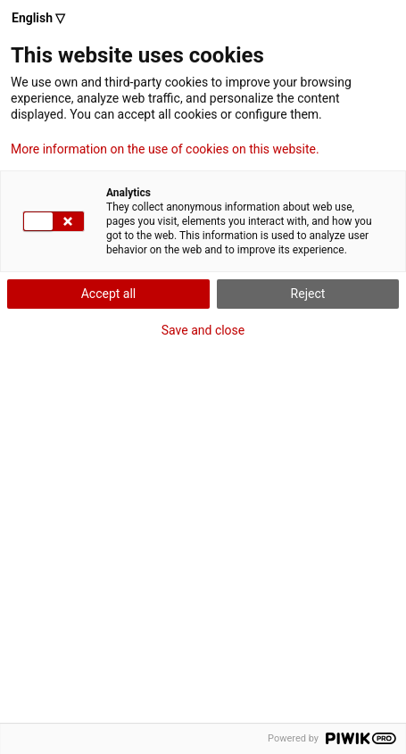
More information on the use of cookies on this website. (165, 149)
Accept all (109, 293)
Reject (308, 293)
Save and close (203, 330)
